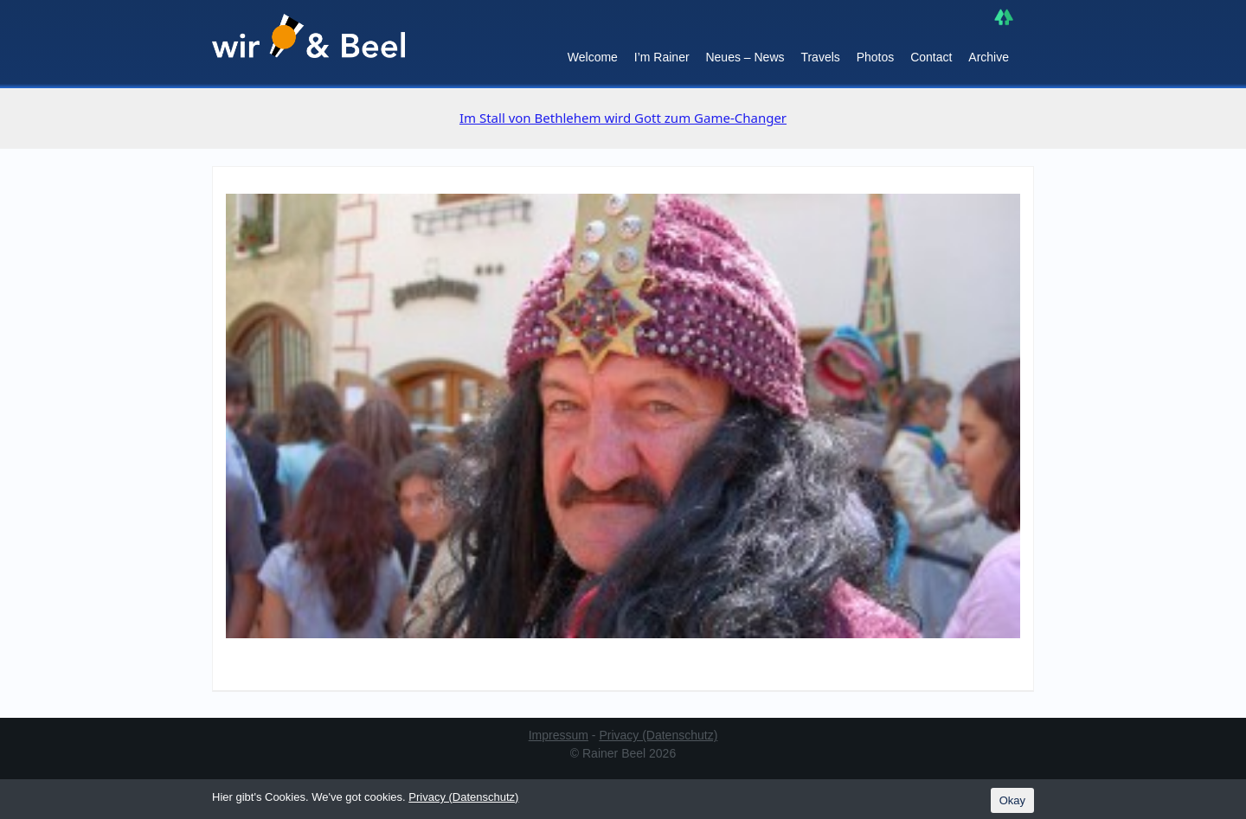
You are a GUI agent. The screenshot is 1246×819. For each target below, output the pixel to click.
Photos (876, 57)
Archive (988, 57)
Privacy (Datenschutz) (658, 735)
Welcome (593, 57)
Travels (819, 57)
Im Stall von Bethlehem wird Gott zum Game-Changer (623, 117)
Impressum (558, 735)
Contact (931, 57)
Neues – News (744, 57)
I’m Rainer (662, 57)
